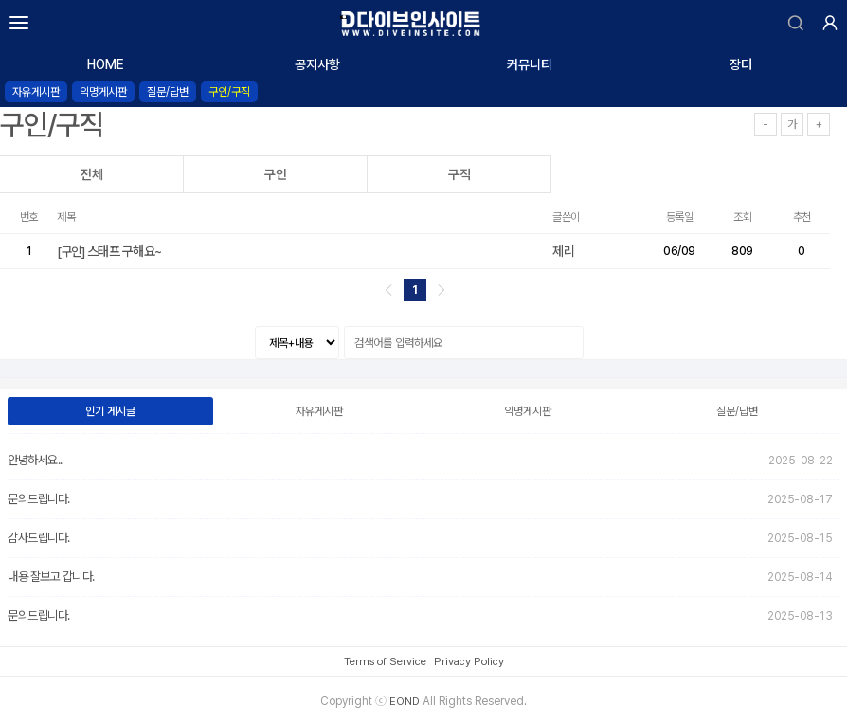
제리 (563, 251)
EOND (404, 701)
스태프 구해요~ (110, 251)
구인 (275, 174)
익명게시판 (103, 92)
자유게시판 (36, 92)
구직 (459, 174)
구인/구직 (229, 92)
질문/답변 (168, 92)
